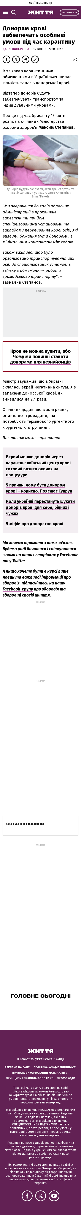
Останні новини (25, 824)
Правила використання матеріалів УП (40, 1072)
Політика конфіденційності (55, 1067)
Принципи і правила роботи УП (30, 1078)
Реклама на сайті (17, 1067)
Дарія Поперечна (16, 49)
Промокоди (66, 1078)
